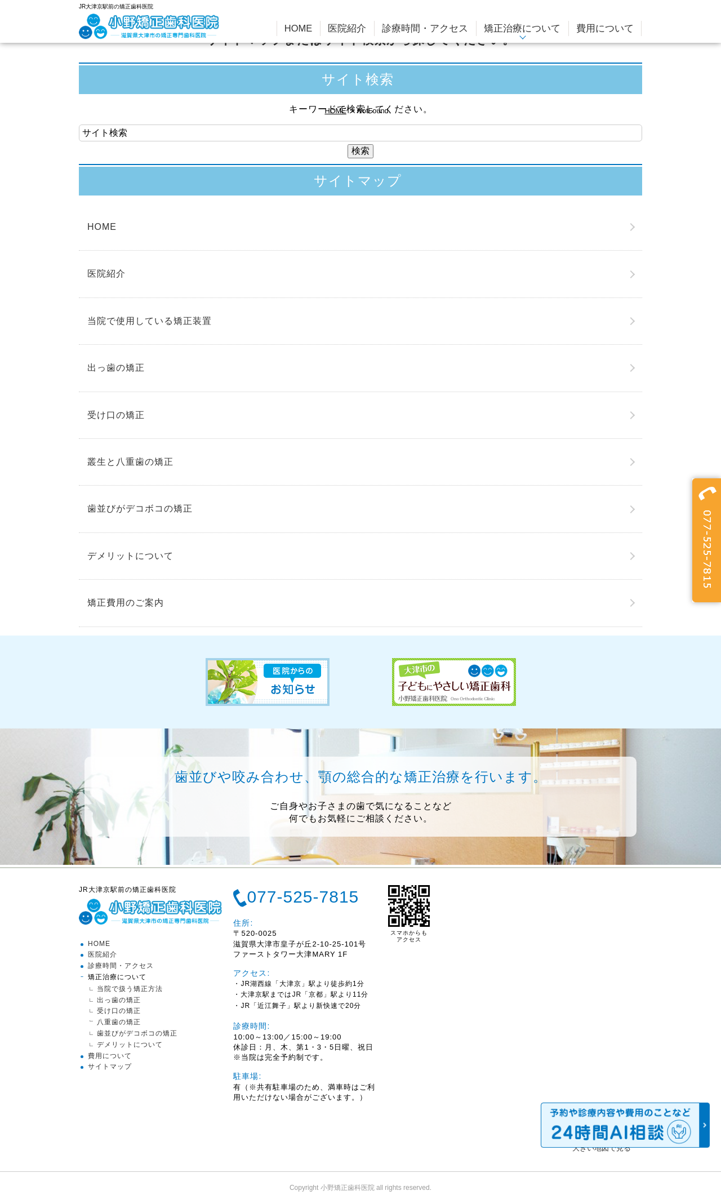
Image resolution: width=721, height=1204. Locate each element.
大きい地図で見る (601, 1148)
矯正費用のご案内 (125, 602)
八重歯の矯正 (119, 1022)
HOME (335, 110)
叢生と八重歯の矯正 (130, 462)
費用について (110, 1056)
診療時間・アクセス (121, 966)
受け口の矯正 (116, 415)
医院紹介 (106, 273)
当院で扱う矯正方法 (130, 989)
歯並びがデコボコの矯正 (140, 508)
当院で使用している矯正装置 (149, 321)
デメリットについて (130, 556)
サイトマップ (110, 1066)
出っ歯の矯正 (116, 367)
